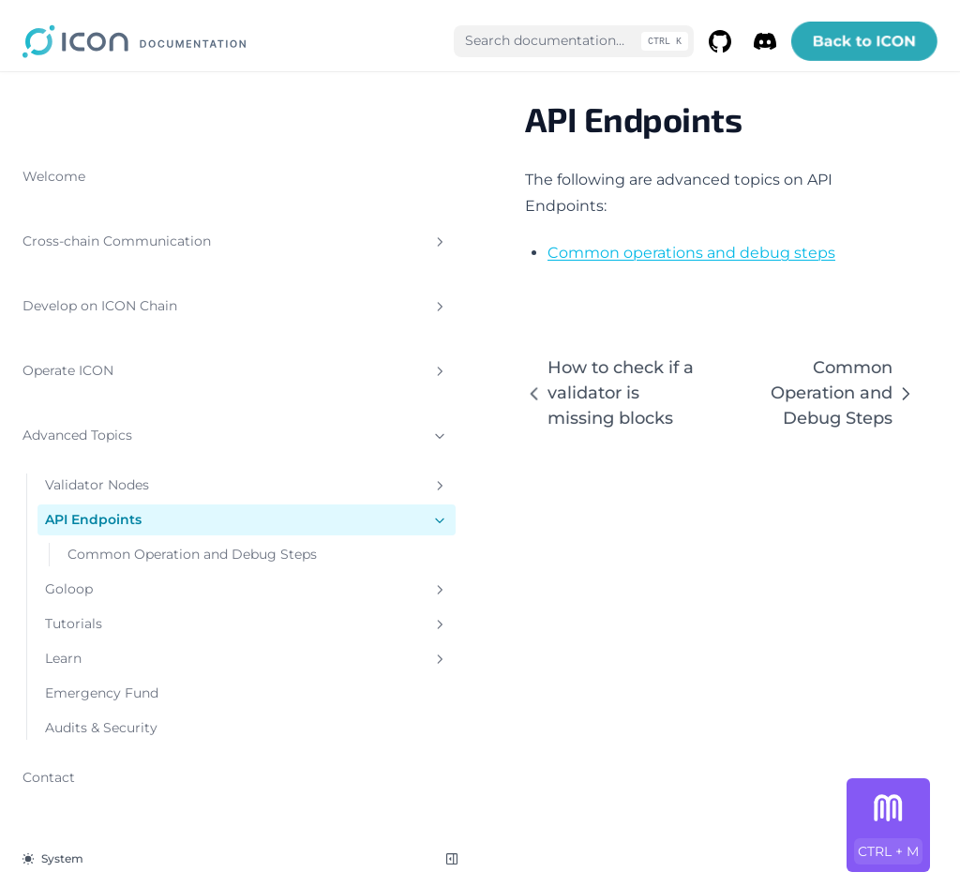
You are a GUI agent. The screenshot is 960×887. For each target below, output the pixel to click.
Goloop (126, 569)
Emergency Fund (101, 672)
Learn (126, 638)
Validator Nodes (126, 445)
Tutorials (126, 603)
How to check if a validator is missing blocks (417, 354)
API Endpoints (126, 480)
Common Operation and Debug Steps (134, 523)
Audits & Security (101, 707)
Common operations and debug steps (451, 226)
